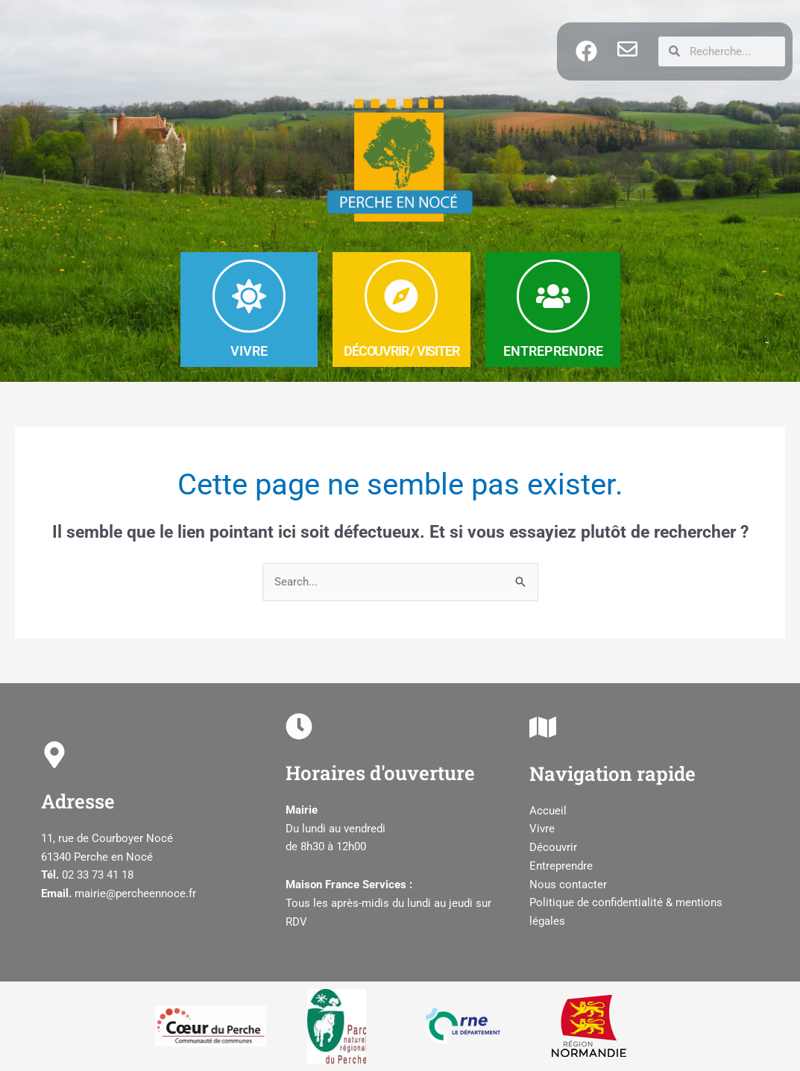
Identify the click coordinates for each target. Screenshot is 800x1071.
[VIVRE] (249, 296)
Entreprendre (561, 866)
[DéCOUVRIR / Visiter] (401, 296)
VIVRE (249, 351)
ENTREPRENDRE (553, 351)
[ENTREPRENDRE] (553, 296)
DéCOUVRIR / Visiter (401, 351)
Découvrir (553, 848)
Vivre (542, 829)
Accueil (548, 810)
